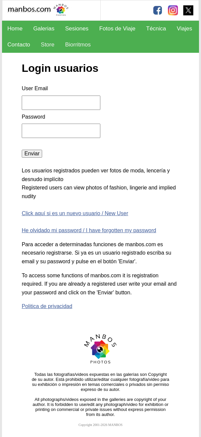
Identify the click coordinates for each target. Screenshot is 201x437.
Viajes (184, 28)
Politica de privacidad (47, 306)
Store (48, 44)
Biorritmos (78, 44)
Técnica (156, 28)
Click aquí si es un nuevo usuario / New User (75, 213)
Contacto (18, 44)
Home (14, 28)
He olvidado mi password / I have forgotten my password (89, 230)
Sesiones (77, 28)
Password (34, 117)
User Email (35, 88)
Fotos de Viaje (117, 28)
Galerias (43, 28)
